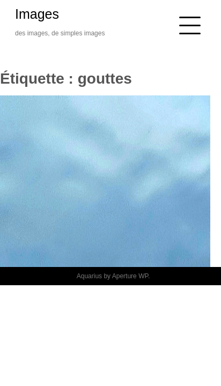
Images (37, 13)
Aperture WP (130, 276)
